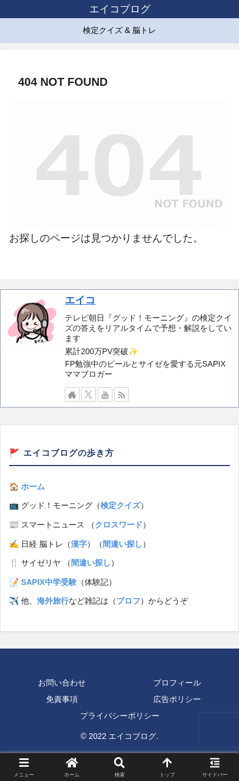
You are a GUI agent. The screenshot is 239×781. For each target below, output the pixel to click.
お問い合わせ (62, 682)
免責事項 (62, 699)
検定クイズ (120, 505)
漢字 (79, 544)
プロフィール (177, 682)
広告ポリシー (177, 699)
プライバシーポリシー (120, 715)
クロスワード (118, 524)
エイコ (80, 300)
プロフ (128, 600)
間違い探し (122, 544)
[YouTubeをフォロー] (105, 394)
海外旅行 (53, 600)
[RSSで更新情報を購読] (121, 394)
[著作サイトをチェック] (72, 394)
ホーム (33, 486)
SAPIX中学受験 (49, 582)
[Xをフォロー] (88, 394)
